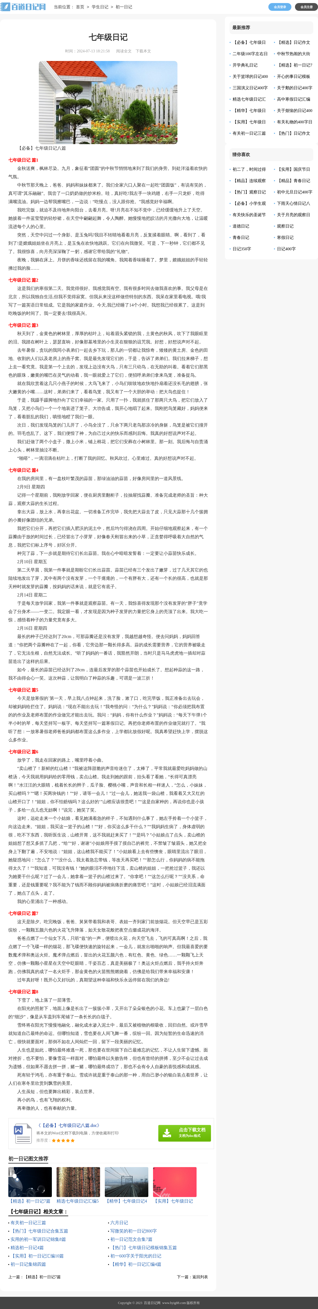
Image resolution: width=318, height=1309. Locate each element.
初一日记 (124, 7)
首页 (80, 7)
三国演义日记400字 (250, 88)
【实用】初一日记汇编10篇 (37, 1256)
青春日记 (241, 237)
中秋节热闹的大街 (293, 54)
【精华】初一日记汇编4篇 (135, 1264)
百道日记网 (152, 1303)
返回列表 (200, 1277)
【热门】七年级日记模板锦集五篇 (143, 1247)
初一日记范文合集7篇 (131, 1239)
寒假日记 (285, 237)
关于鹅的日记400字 (294, 88)
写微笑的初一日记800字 (133, 1231)
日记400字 (286, 249)
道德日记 (241, 226)
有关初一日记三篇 (28, 1222)
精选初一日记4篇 (27, 1247)
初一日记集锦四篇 (28, 1264)
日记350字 (242, 249)
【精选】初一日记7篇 (42, 1277)
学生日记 (100, 7)
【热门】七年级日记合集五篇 (39, 1231)
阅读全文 (124, 51)
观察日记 (285, 226)
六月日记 (119, 1222)
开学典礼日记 (245, 65)
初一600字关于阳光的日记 (135, 1256)
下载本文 (143, 51)
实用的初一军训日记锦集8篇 (38, 1239)
